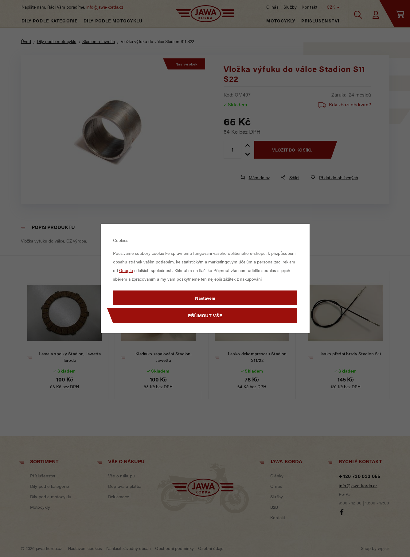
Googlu (126, 270)
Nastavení (205, 298)
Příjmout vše (205, 315)
